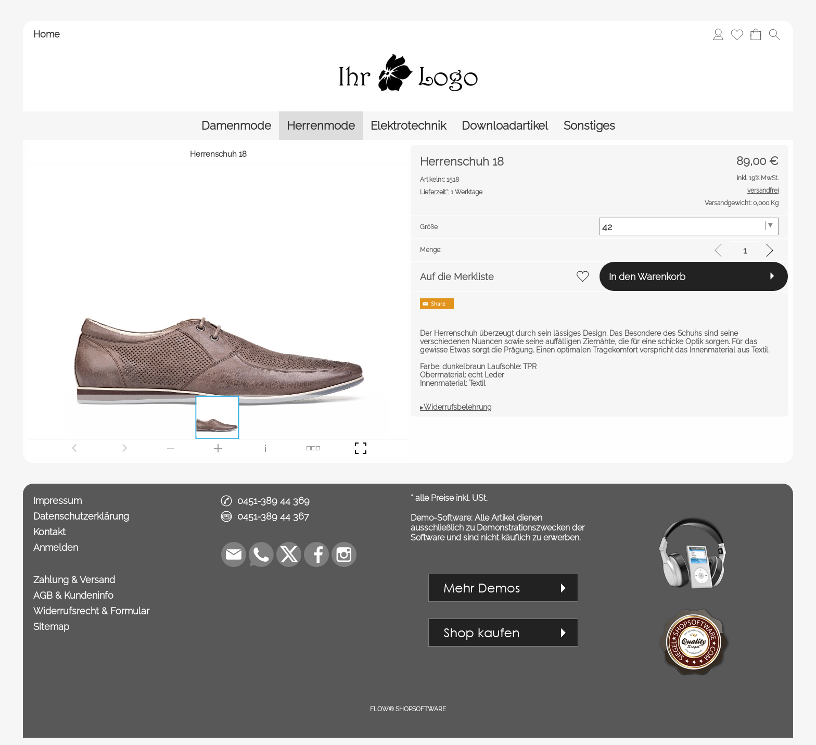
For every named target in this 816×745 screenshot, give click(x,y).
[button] (774, 34)
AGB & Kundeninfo (73, 595)
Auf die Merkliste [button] (457, 276)
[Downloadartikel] (505, 125)
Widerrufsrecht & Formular (91, 610)
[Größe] (689, 226)
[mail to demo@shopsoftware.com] (234, 554)
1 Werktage (451, 192)
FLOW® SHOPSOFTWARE (408, 709)
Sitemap (51, 626)
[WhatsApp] (261, 554)
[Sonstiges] (589, 125)
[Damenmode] (236, 125)
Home (46, 34)
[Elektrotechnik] (408, 125)
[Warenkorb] (755, 34)
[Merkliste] (737, 34)
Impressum (57, 500)
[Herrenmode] (321, 125)
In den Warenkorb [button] (647, 276)
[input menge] (745, 250)
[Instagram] (344, 554)
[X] (289, 554)
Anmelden (55, 547)
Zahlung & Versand (74, 579)
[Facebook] (316, 554)
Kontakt (49, 531)
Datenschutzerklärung (81, 516)
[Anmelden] (718, 34)
